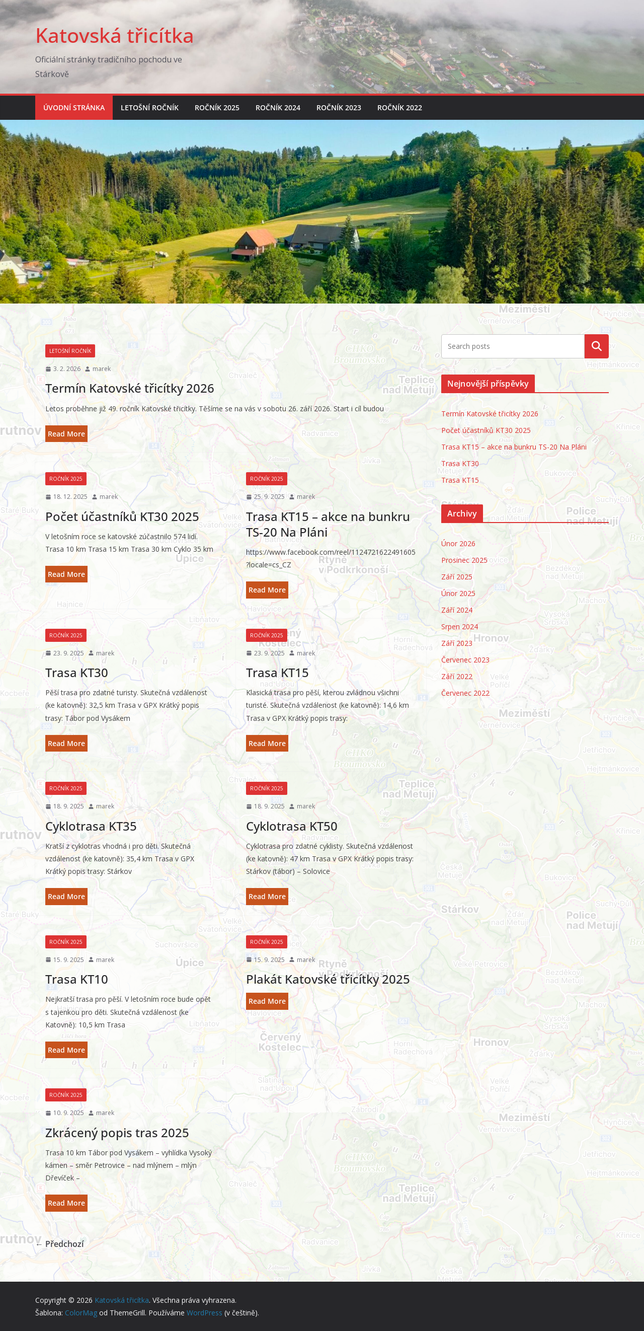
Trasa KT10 (76, 979)
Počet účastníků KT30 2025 (122, 516)
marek (102, 368)
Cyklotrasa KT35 (91, 826)
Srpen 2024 (459, 626)
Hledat (597, 346)
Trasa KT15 (277, 672)
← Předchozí (59, 1243)
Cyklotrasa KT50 (292, 826)
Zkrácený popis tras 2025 (117, 1132)
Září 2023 (456, 643)
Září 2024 (456, 610)
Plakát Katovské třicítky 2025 (328, 979)
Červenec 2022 (465, 693)
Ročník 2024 (278, 107)
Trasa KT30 (76, 672)
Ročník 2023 (338, 107)
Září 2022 (456, 676)
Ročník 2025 (217, 107)
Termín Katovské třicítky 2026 (129, 388)
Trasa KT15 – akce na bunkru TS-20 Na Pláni (328, 524)
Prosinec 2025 (464, 560)
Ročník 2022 (399, 107)
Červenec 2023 (465, 659)
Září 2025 (456, 576)
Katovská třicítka (114, 35)
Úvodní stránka (74, 107)
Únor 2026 (458, 543)
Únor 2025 (458, 593)
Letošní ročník (150, 107)
